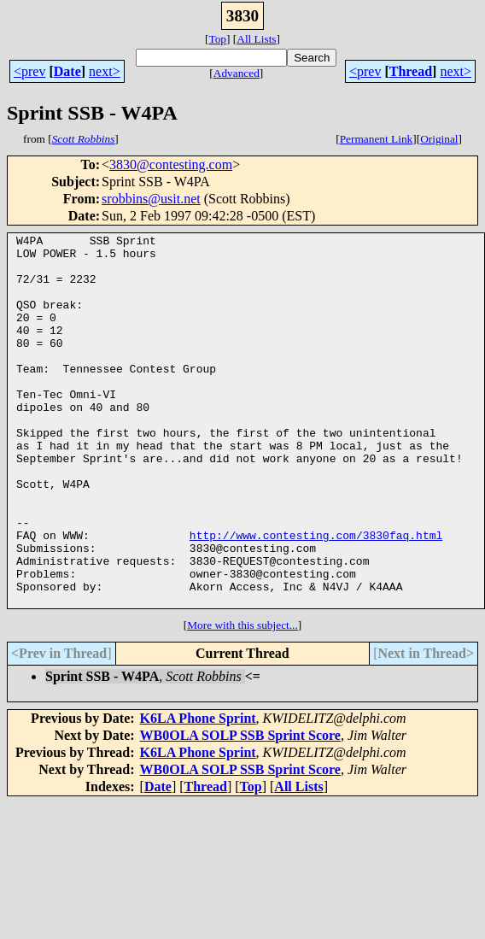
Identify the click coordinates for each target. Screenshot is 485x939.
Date (67, 71)
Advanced (236, 73)
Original (439, 138)
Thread (410, 71)
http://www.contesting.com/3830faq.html (316, 596)
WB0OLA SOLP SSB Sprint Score (240, 809)
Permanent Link (376, 138)
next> (104, 71)
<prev (29, 71)
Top (217, 38)
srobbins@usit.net (151, 198)
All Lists (256, 38)
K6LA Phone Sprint (198, 792)
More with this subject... (242, 699)
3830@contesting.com (170, 164)
